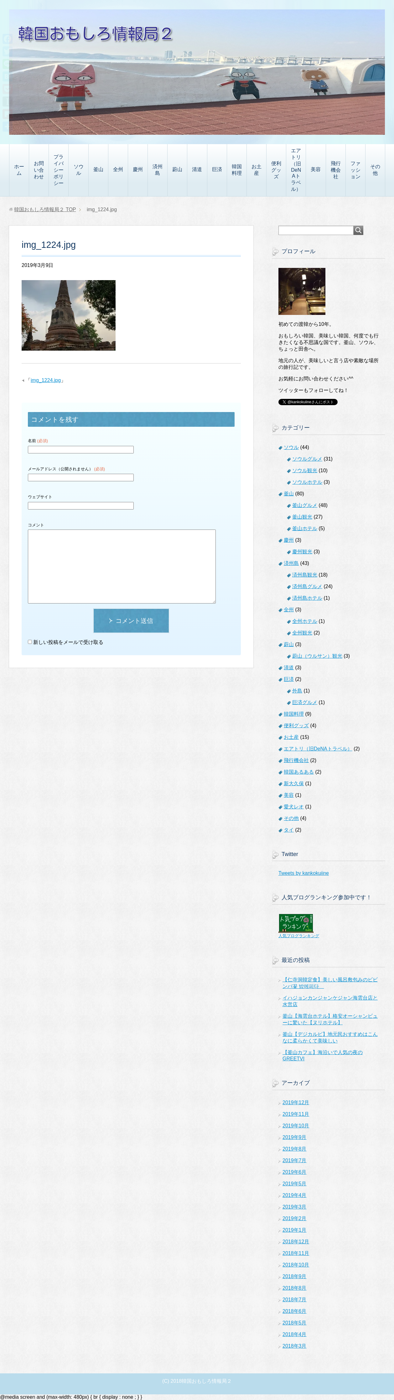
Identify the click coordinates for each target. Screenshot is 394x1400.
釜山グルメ (304, 505)
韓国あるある (299, 772)
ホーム (19, 170)
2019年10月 (296, 1125)
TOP (45, 209)
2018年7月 (295, 1299)
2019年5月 (295, 1183)
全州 (118, 169)
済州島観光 (304, 574)
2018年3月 (295, 1346)
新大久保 (294, 783)
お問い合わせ (39, 170)
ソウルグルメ (307, 459)
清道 (197, 169)
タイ (289, 830)
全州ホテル (304, 621)
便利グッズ (276, 170)
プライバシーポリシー (59, 170)
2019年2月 (295, 1218)
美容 (316, 169)
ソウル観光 (304, 470)
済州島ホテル (307, 598)
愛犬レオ (294, 806)
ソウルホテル (307, 482)
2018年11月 (296, 1253)
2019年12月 (296, 1102)
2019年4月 (295, 1195)
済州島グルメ (307, 586)
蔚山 (177, 169)
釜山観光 (302, 517)
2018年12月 (296, 1241)
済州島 (158, 170)
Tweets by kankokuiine (303, 873)
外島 (297, 690)
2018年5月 (295, 1322)
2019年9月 (295, 1137)
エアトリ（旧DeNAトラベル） (296, 170)
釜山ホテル (304, 528)
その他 (375, 170)
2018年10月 (296, 1264)
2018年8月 (295, 1288)
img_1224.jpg (46, 380)
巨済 (217, 169)
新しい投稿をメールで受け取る (68, 642)
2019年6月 (295, 1172)
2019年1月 (295, 1230)
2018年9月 (295, 1276)
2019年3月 (295, 1206)
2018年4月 (295, 1334)
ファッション (355, 170)
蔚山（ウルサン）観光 (317, 656)
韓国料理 (237, 170)
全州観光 (302, 632)
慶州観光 (302, 551)
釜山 (98, 169)
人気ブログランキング (298, 935)
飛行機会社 (336, 170)
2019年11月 (296, 1114)
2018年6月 (295, 1311)
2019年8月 (295, 1149)
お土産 (256, 170)
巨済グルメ (304, 702)
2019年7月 (295, 1160)
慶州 (138, 169)
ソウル (79, 170)
